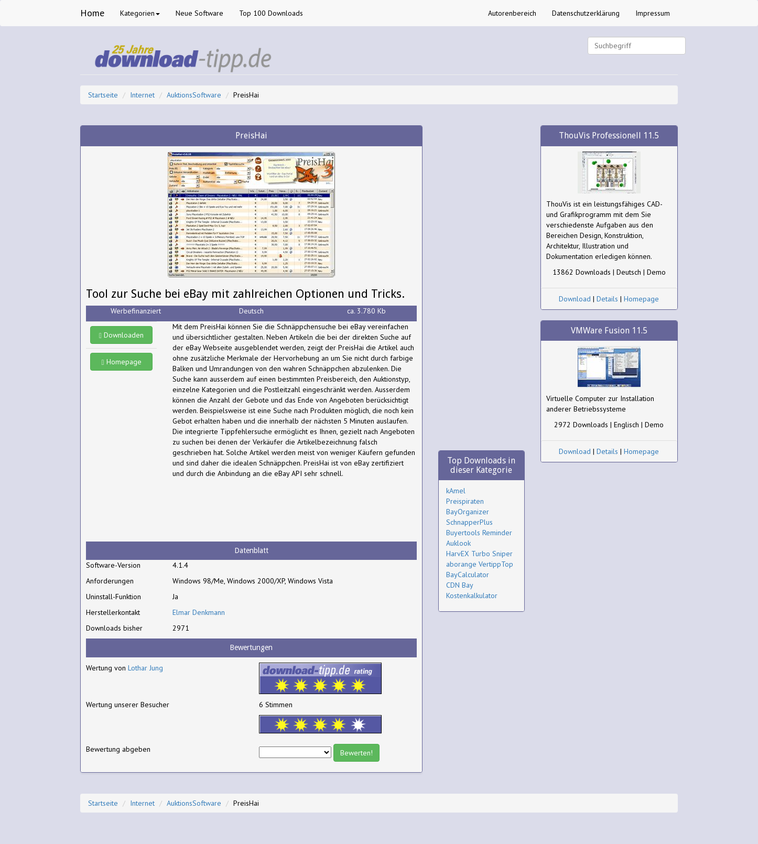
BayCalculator (467, 574)
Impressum (652, 13)
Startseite (103, 95)
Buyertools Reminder (479, 532)
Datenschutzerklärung (586, 13)
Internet (142, 95)
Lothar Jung (145, 668)
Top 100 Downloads (271, 13)
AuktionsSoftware (194, 95)
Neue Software (199, 13)
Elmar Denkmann (198, 612)
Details (607, 299)
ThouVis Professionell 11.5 (609, 135)
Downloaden (121, 335)
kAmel (455, 490)
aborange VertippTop (479, 564)
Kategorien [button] (140, 13)
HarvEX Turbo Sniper (479, 553)
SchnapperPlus (469, 522)
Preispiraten (465, 501)
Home (92, 13)
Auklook (458, 543)
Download (575, 299)
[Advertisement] (256, 510)
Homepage (122, 361)
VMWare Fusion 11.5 (609, 331)
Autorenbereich (512, 13)
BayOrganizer (467, 511)
